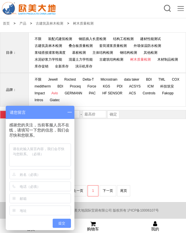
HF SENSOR (112, 93)
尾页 (123, 191)
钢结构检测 (128, 53)
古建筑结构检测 (111, 59)
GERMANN (73, 93)
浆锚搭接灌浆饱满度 (50, 53)
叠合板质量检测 (81, 46)
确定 (113, 114)
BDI (149, 79)
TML (161, 79)
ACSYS (135, 86)
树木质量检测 (83, 23)
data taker (131, 79)
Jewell (53, 79)
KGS (106, 86)
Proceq (75, 86)
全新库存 (62, 66)
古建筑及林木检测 (49, 23)
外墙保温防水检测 (147, 46)
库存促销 (41, 66)
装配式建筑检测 (60, 39)
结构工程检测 (123, 39)
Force (91, 86)
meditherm (43, 86)
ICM (150, 86)
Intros (39, 100)
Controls (149, 93)
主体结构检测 (102, 53)
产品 (22, 23)
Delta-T (88, 79)
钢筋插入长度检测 (92, 39)
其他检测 (150, 53)
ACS (132, 93)
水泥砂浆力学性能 (48, 59)
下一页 (108, 191)
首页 (6, 23)
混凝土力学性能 (81, 59)
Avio (54, 93)
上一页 (78, 191)
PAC (92, 93)
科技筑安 (167, 86)
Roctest (70, 79)
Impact (40, 93)
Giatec (55, 100)
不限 (38, 39)
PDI (119, 86)
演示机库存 (83, 66)
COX (175, 79)
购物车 (93, 226)
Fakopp (167, 93)
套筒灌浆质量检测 (113, 46)
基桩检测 (79, 53)
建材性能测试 (150, 39)
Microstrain (108, 79)
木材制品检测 (167, 59)
